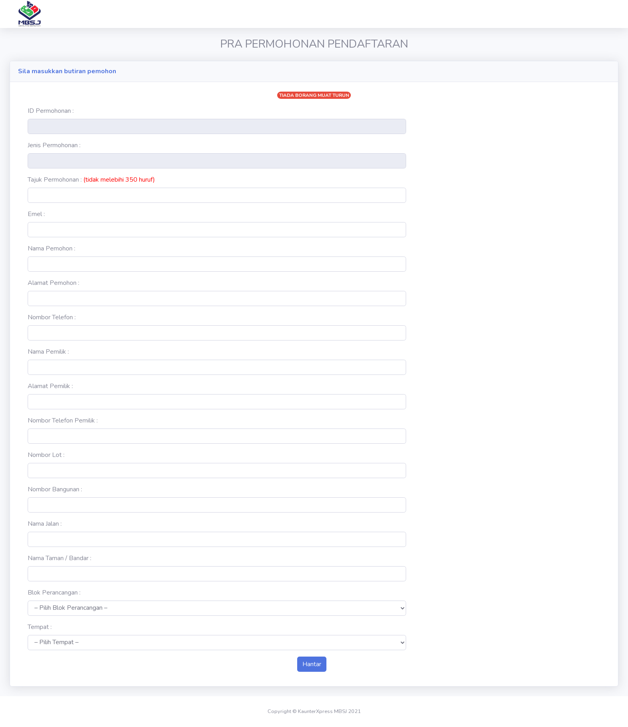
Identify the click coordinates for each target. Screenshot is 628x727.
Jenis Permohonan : (54, 145)
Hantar (311, 664)
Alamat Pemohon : (53, 282)
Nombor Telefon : (52, 317)
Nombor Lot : (46, 455)
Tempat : (40, 627)
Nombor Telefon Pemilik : (63, 420)
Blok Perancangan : (54, 592)
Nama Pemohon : (51, 248)
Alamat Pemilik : (50, 386)
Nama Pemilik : (48, 351)
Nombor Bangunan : (55, 489)
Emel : (36, 214)
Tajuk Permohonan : (91, 179)
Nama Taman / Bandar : (59, 558)
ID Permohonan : (51, 110)
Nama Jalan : (45, 523)
